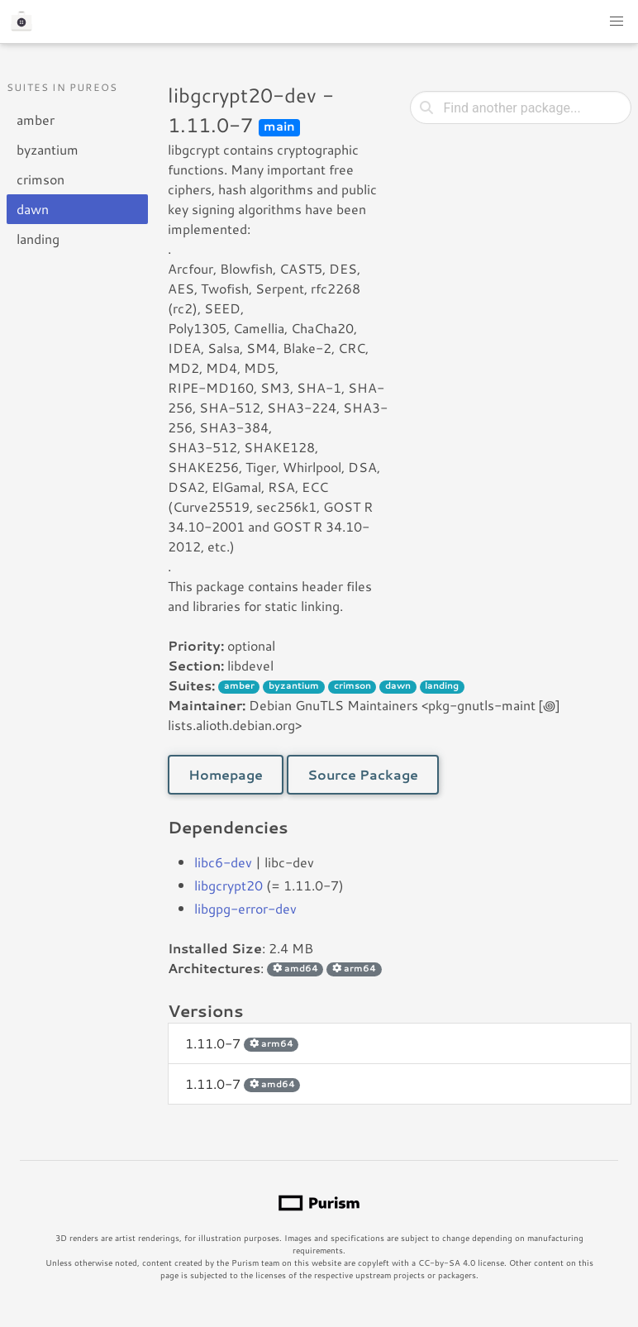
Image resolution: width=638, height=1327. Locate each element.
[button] (616, 21)
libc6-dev (223, 861)
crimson (40, 179)
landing (38, 238)
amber (36, 119)
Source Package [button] (362, 774)
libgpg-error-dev (245, 908)
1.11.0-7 (241, 1043)
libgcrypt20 (228, 885)
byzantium (48, 149)
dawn (33, 208)
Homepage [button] (225, 774)
